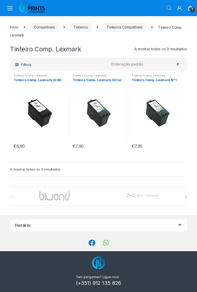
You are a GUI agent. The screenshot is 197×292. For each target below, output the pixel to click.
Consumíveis (44, 27)
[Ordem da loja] (144, 64)
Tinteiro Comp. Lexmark (30, 75)
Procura (169, 8)
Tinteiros (80, 27)
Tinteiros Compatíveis (125, 27)
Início (14, 27)
